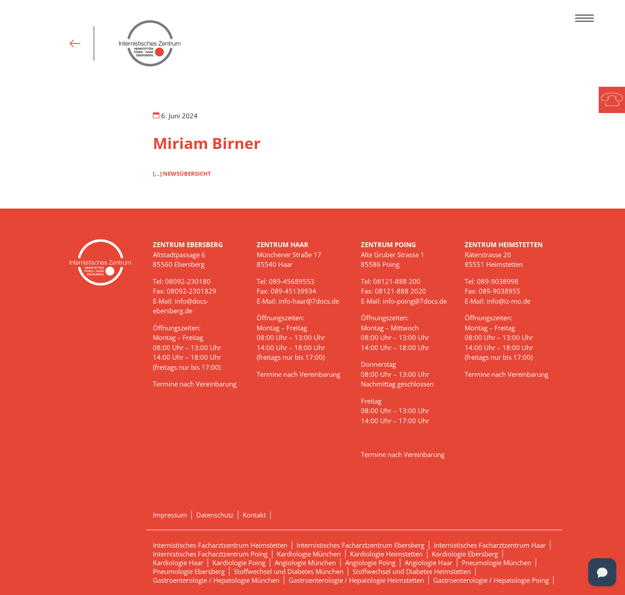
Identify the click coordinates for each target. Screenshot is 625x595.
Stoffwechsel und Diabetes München (288, 571)
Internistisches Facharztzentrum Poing (210, 553)
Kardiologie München (309, 553)
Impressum (170, 514)
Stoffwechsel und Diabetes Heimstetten (412, 571)
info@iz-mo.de (508, 301)
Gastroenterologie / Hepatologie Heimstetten (356, 580)
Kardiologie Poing (238, 562)
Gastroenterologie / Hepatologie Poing (491, 580)
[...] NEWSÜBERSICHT (182, 173)
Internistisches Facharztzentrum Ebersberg (360, 545)
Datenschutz (214, 514)
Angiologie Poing (370, 562)
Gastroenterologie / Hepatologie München (216, 580)
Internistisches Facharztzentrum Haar (490, 545)
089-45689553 (291, 281)
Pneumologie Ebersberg (189, 571)
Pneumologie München (496, 562)
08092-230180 (188, 281)
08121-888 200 (396, 281)
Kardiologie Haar (178, 562)
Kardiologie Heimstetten (386, 553)
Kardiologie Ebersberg (465, 553)
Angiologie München (305, 562)
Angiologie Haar (428, 562)
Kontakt (254, 514)
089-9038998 (498, 281)
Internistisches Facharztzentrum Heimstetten (220, 545)
